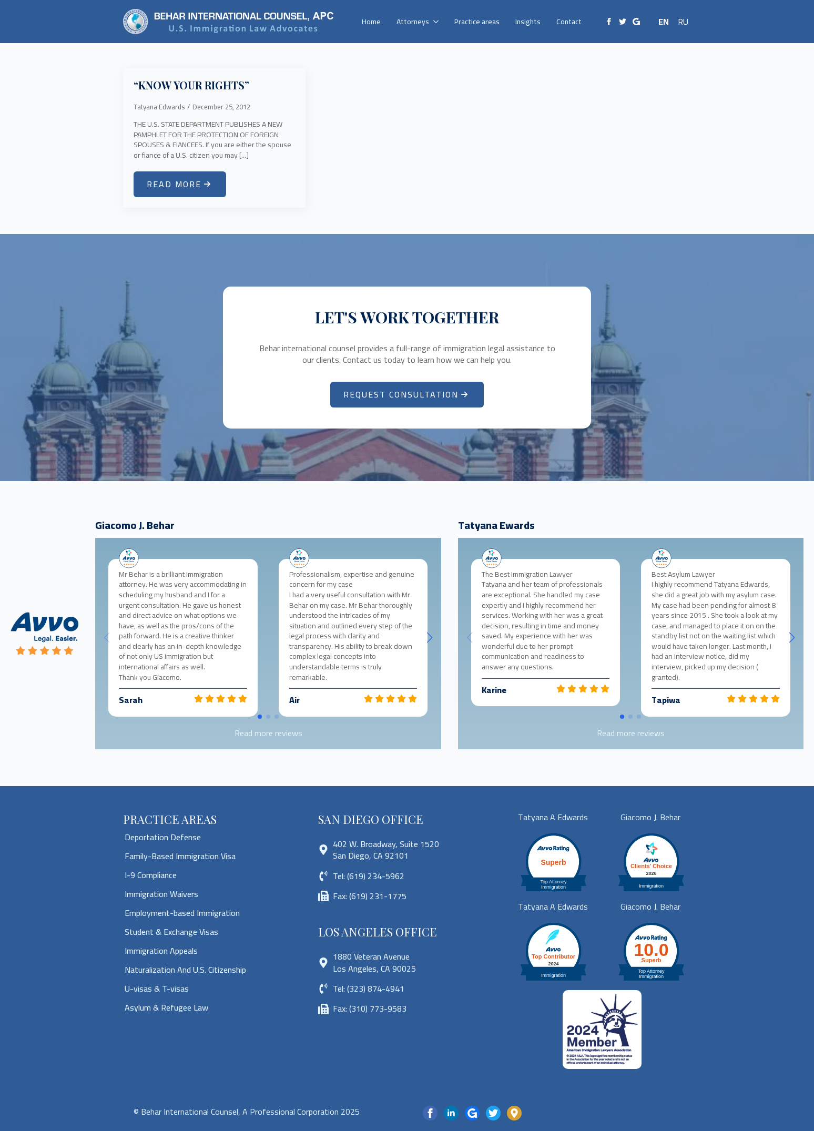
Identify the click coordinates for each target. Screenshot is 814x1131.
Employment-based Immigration (182, 913)
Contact (569, 21)
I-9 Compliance (151, 875)
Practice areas (477, 21)
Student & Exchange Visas (171, 932)
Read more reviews (268, 733)
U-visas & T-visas (157, 988)
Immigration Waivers (161, 894)
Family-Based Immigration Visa (180, 856)
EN (663, 21)
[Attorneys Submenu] (437, 21)
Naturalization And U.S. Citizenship (185, 969)
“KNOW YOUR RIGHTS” (191, 85)
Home (371, 21)
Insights (528, 21)
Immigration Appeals (161, 951)
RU (683, 21)
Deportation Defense (163, 837)
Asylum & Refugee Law (166, 1007)
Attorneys (412, 21)
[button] (429, 638)
